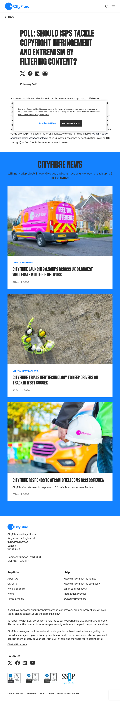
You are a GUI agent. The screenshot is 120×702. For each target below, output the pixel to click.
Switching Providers (75, 598)
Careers (12, 583)
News (11, 593)
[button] (107, 6)
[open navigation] (113, 6)
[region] (60, 116)
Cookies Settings (47, 123)
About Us (13, 578)
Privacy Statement (15, 693)
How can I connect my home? (80, 578)
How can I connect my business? (82, 583)
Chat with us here (17, 644)
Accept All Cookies (71, 123)
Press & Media (16, 598)
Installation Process (75, 593)
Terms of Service (47, 693)
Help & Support (16, 588)
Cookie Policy (31, 693)
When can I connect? (75, 588)
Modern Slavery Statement (68, 693)
